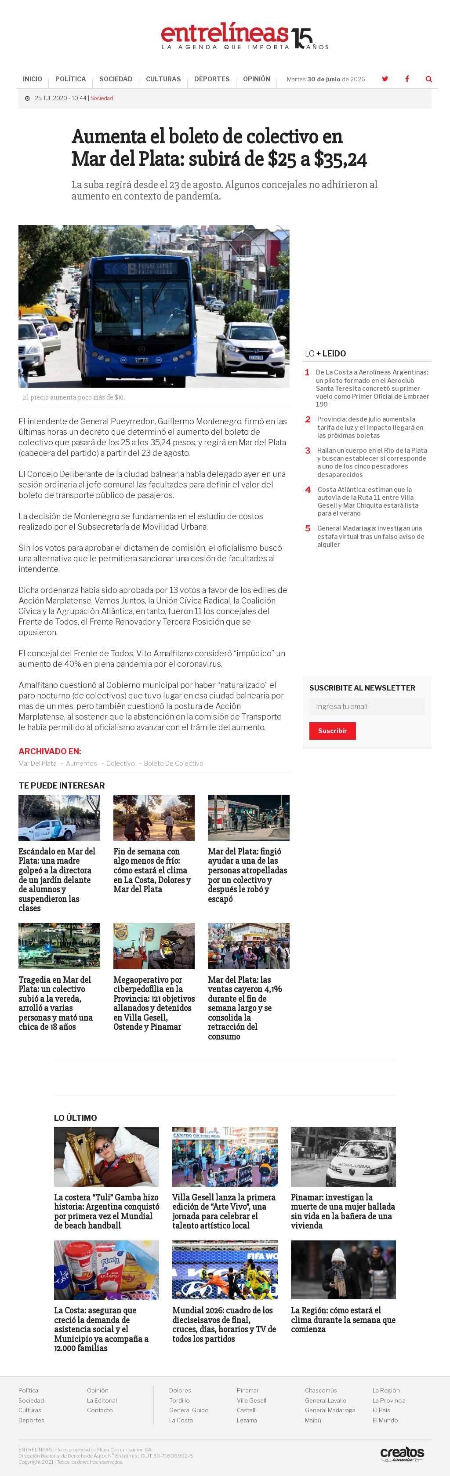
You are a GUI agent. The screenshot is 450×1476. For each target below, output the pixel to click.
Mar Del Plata (37, 763)
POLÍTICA (70, 79)
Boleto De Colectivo (173, 763)
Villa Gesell (251, 1400)
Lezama (247, 1420)
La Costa (181, 1420)
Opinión (98, 1390)
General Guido (189, 1410)
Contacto (100, 1410)
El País (381, 1410)
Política (28, 1390)
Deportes (31, 1420)
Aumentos (81, 763)
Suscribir (332, 730)
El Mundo (385, 1420)
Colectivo (120, 763)
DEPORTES (212, 79)
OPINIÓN (256, 79)
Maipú (313, 1420)
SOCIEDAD (116, 79)
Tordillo (179, 1400)
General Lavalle (325, 1400)
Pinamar (248, 1390)
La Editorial (102, 1400)
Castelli (247, 1410)
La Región (386, 1390)
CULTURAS (163, 79)
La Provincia (389, 1400)
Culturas (29, 1410)
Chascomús (321, 1390)
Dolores (180, 1390)
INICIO (32, 79)
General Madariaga (330, 1410)
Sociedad (102, 98)
